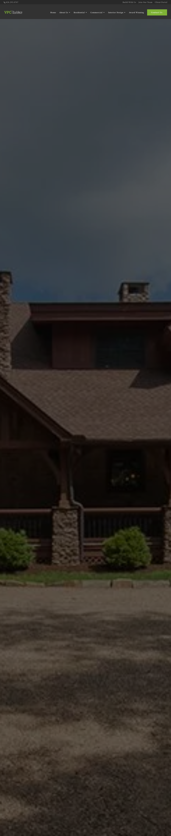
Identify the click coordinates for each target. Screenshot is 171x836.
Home (53, 12)
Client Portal (161, 2)
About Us (63, 12)
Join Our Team (146, 2)
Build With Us (129, 2)
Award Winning (136, 12)
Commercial (96, 12)
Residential (79, 12)
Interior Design (115, 12)
